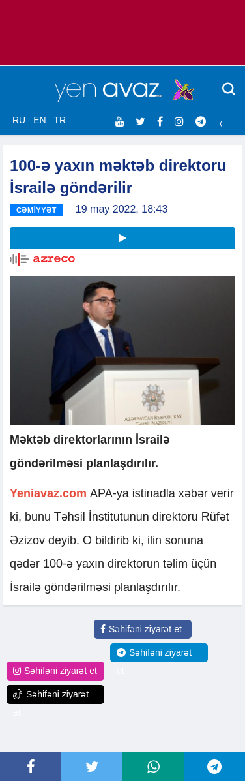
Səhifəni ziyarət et (141, 629)
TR (59, 120)
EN (39, 120)
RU (18, 120)
